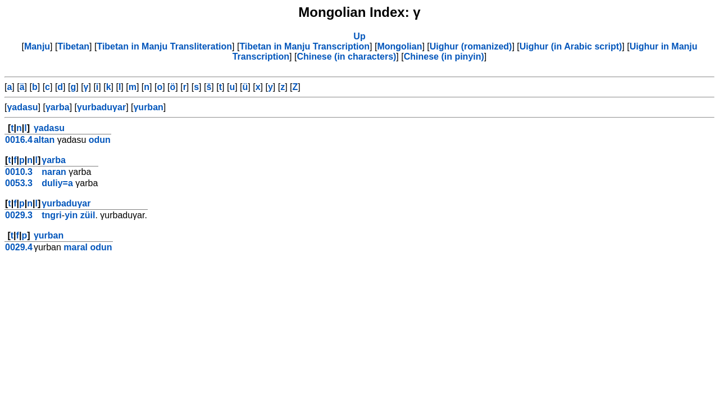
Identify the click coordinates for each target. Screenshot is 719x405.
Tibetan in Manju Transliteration (164, 46)
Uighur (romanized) (471, 46)
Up (359, 36)
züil (87, 215)
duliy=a (57, 183)
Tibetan (73, 46)
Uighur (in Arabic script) (571, 46)
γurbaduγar (101, 107)
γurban (148, 107)
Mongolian (399, 46)
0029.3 (19, 215)
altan (44, 140)
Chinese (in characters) (346, 56)
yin (71, 215)
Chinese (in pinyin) (444, 56)
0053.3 (19, 183)
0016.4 (19, 140)
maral (75, 247)
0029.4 (19, 247)
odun (100, 140)
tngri (52, 215)
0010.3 (19, 172)
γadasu (22, 107)
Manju (37, 46)
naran (54, 172)
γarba (57, 107)
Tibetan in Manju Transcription (304, 46)
